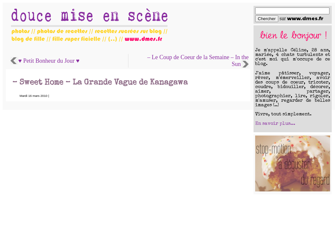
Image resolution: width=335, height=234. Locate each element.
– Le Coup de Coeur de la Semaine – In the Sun (198, 60)
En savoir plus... (275, 124)
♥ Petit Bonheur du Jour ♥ (49, 61)
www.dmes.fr (305, 18)
